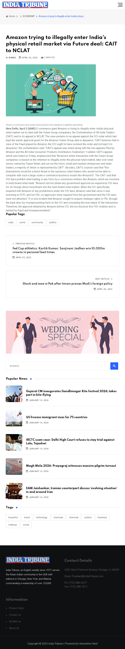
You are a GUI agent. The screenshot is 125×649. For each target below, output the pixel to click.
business (102, 517)
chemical (58, 517)
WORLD (22, 222)
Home (10, 16)
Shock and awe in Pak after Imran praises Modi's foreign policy (67, 283)
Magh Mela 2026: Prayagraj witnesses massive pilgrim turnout (71, 465)
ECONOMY (29, 16)
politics (88, 517)
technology (41, 517)
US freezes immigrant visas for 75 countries (56, 417)
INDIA (10, 222)
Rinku (12, 58)
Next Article (103, 279)
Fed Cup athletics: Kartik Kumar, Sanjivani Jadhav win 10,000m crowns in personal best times (59, 250)
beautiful (13, 517)
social (26, 524)
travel (27, 517)
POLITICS (52, 222)
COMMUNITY (37, 222)
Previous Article (23, 244)
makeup (12, 524)
